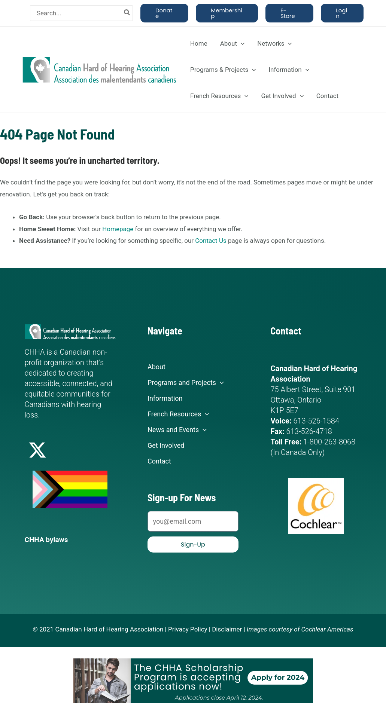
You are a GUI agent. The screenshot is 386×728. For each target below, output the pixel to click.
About (232, 43)
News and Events (177, 430)
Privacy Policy (187, 629)
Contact (327, 96)
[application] (240, 43)
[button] (164, 13)
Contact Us (210, 240)
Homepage (117, 229)
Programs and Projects (186, 382)
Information (288, 69)
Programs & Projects (223, 69)
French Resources (219, 96)
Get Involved (282, 96)
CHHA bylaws (47, 539)
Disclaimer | (228, 629)
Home (198, 43)
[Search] (127, 13)
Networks (274, 43)
